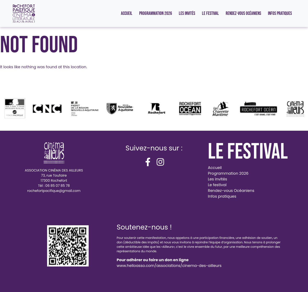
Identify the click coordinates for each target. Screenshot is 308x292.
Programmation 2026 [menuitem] (155, 13)
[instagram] (160, 162)
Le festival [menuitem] (210, 13)
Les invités (217, 179)
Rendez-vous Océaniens (231, 190)
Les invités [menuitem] (187, 13)
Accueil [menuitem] (126, 13)
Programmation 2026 (228, 173)
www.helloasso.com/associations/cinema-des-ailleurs (169, 265)
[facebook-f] (148, 162)
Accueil (215, 167)
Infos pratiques (222, 196)
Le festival (217, 184)
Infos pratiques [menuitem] (280, 13)
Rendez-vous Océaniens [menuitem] (243, 13)
